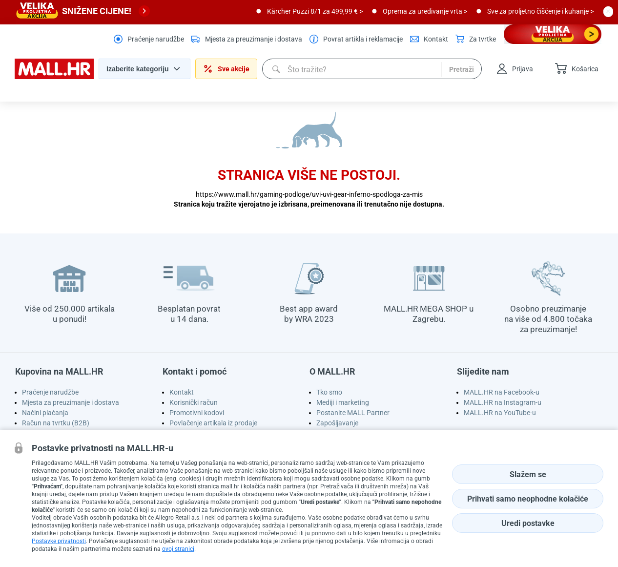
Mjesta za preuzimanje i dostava (70, 402)
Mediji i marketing (342, 402)
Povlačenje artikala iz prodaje (213, 423)
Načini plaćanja (45, 413)
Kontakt (181, 392)
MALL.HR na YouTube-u (500, 413)
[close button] (608, 11)
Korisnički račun (193, 402)
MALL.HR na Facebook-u (501, 392)
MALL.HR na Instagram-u (502, 402)
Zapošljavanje (337, 423)
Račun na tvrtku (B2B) (55, 423)
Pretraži (461, 69)
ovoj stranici (178, 549)
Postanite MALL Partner (353, 413)
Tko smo (329, 392)
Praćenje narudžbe (50, 392)
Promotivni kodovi (196, 413)
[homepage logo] (54, 77)
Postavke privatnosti (59, 541)
